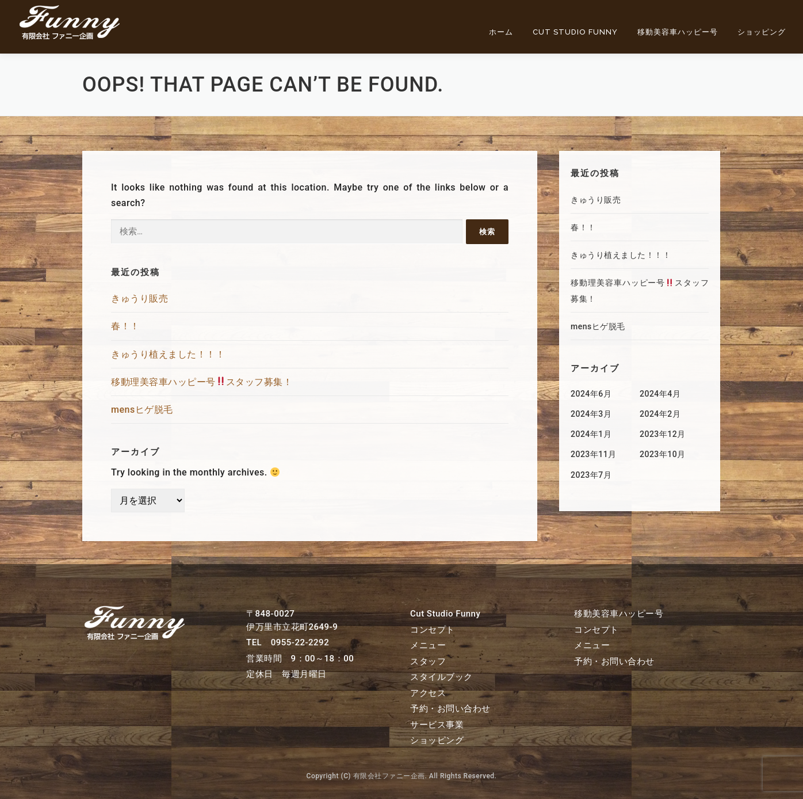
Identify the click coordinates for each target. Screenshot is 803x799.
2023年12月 (663, 434)
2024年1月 (591, 434)
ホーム (501, 32)
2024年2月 (660, 413)
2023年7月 (591, 475)
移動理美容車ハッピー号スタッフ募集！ (201, 381)
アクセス (428, 693)
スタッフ (428, 661)
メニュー (428, 645)
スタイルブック (441, 677)
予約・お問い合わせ (450, 708)
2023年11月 (594, 454)
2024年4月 (660, 393)
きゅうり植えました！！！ (168, 354)
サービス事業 (437, 725)
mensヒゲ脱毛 (142, 409)
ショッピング (761, 32)
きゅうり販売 (139, 298)
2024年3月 (591, 413)
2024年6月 (591, 393)
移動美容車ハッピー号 (677, 32)
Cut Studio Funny (575, 32)
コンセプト (432, 630)
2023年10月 (663, 454)
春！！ (125, 326)
